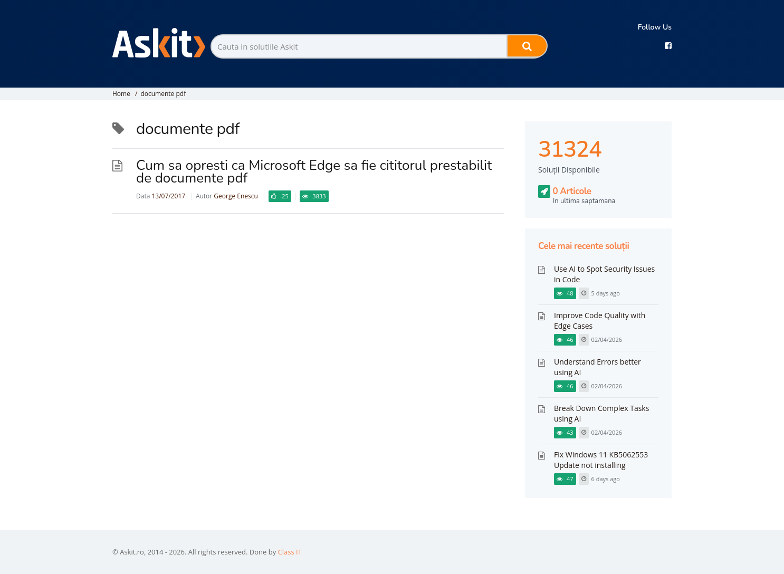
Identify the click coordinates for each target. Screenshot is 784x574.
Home (121, 93)
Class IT (290, 552)
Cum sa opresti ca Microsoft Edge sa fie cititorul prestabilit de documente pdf (314, 171)
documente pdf (163, 93)
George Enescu (236, 196)
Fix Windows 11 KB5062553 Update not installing (601, 459)
